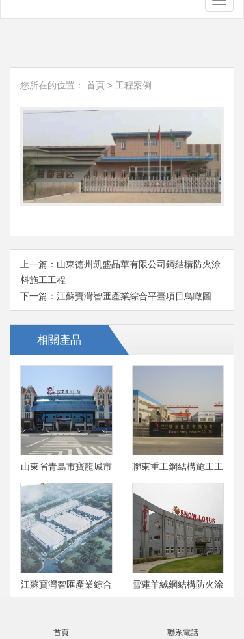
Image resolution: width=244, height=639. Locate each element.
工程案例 (133, 84)
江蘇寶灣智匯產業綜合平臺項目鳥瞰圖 (134, 295)
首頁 (96, 84)
